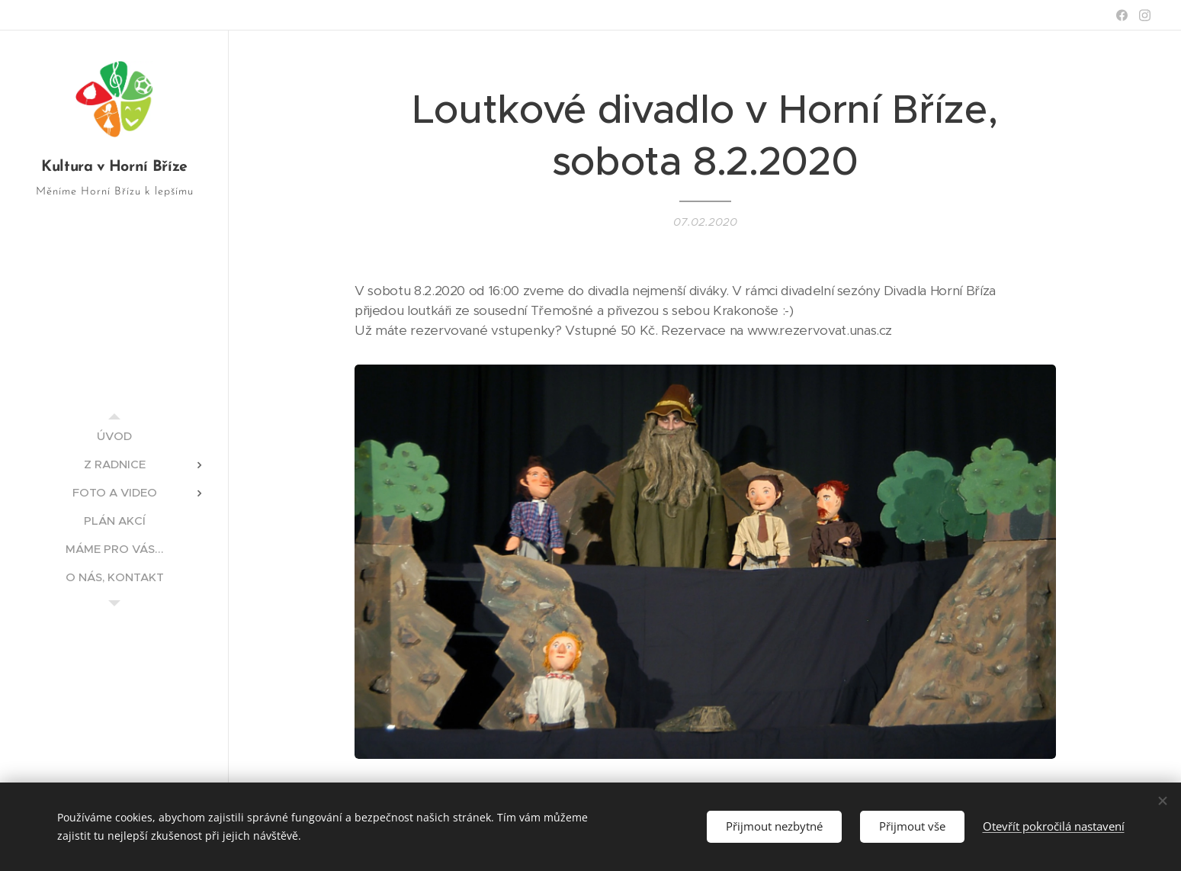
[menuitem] (114, 436)
